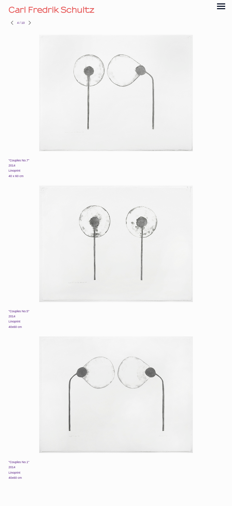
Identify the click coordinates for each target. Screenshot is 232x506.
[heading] (116, 10)
